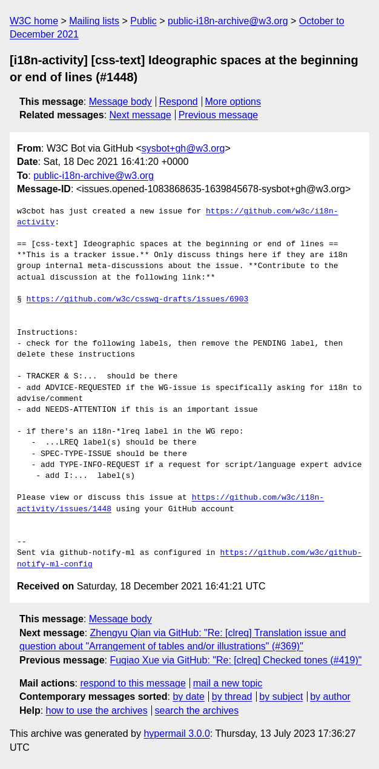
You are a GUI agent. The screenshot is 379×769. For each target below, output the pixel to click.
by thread (232, 696)
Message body (120, 101)
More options (233, 101)
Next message (140, 115)
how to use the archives (97, 710)
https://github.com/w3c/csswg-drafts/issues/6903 (138, 299)
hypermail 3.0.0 (176, 733)
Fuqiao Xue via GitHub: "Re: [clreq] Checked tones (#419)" (235, 660)
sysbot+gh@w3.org (183, 148)
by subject (281, 696)
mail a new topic (228, 683)
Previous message (219, 115)
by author (330, 696)
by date (188, 696)
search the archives (197, 710)
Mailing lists (94, 21)
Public (143, 21)
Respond (178, 101)
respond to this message (132, 683)
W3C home (34, 21)
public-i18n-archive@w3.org (228, 21)
